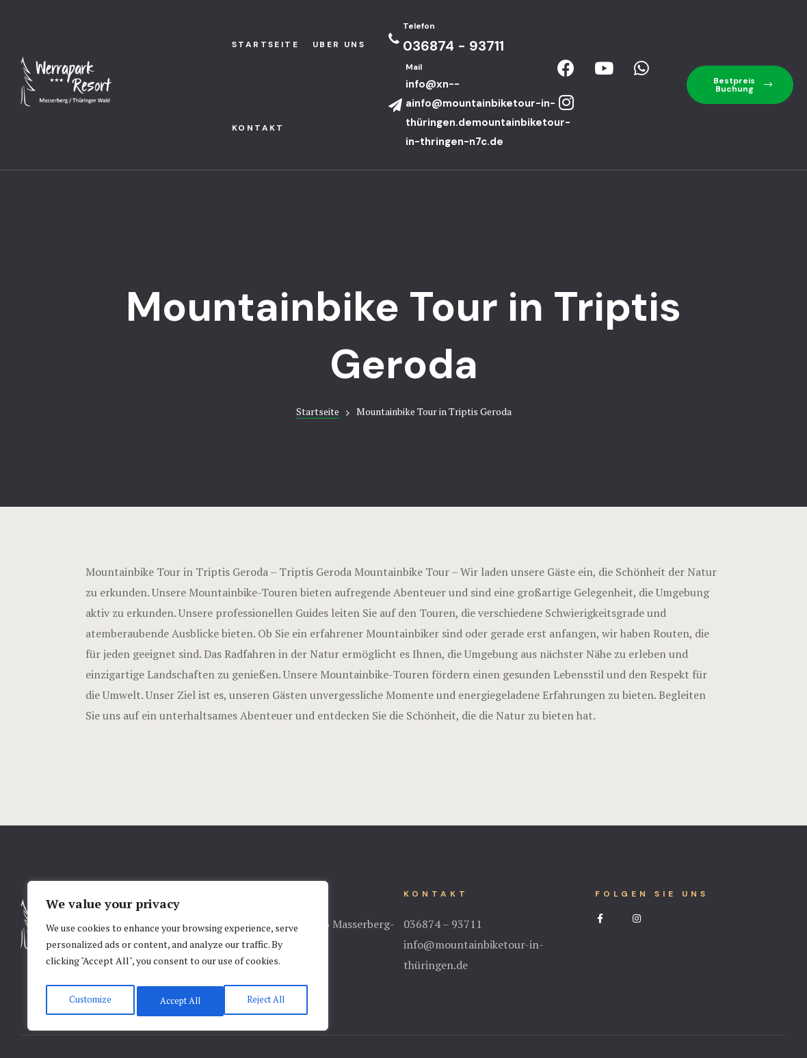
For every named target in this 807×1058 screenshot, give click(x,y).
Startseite (317, 327)
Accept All (266, 1000)
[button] (740, 85)
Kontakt (258, 127)
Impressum (403, 993)
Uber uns (339, 44)
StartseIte (265, 44)
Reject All (178, 1000)
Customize (88, 1000)
